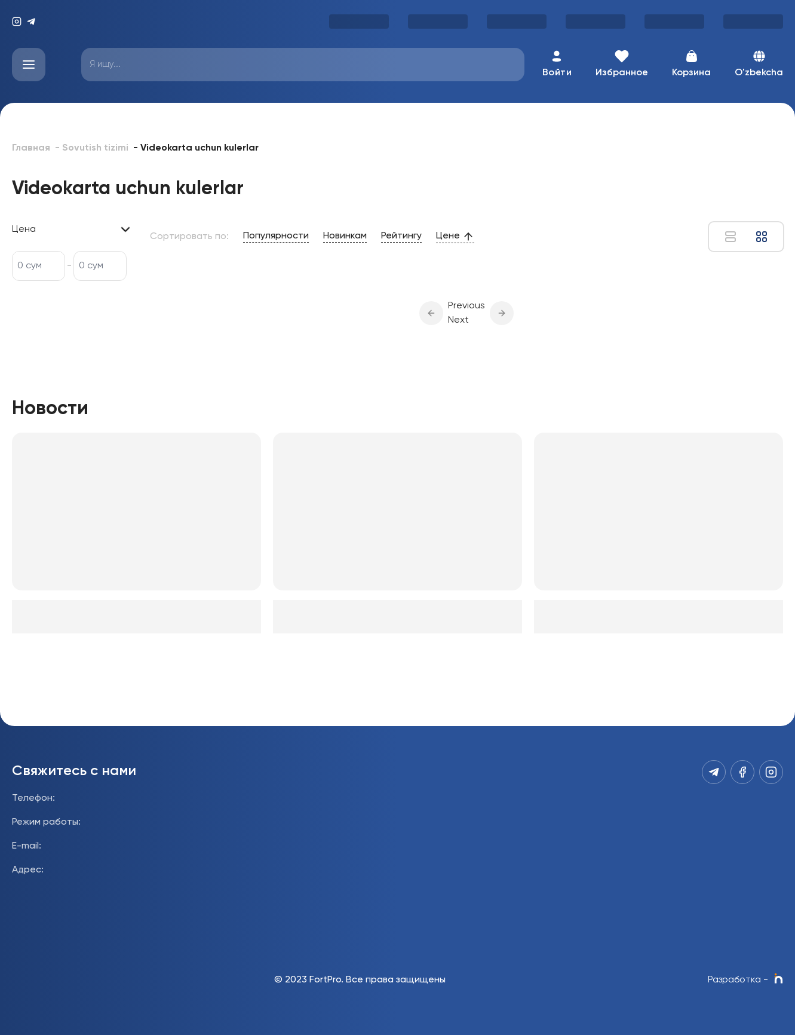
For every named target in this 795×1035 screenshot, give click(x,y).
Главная (31, 148)
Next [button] (458, 320)
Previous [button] (466, 306)
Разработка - (745, 980)
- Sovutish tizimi (91, 148)
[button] (431, 313)
